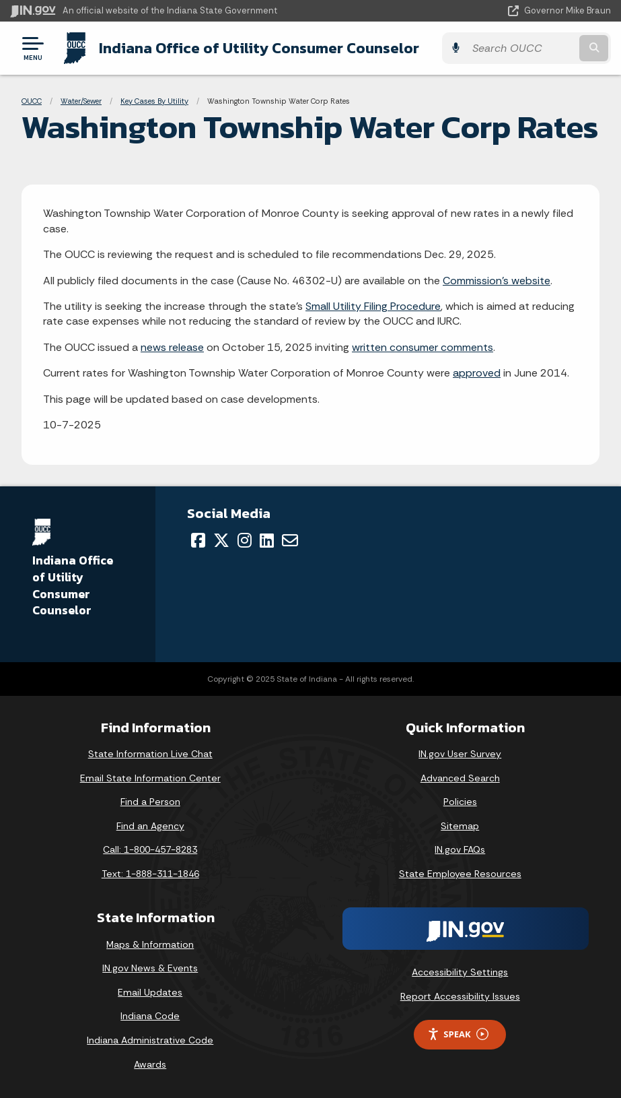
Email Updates (150, 992)
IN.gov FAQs (460, 849)
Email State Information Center (150, 778)
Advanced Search (460, 778)
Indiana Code (150, 1016)
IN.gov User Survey (459, 754)
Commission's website (496, 280)
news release (172, 347)
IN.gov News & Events (150, 968)
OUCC (32, 101)
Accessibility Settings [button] (460, 972)
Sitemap (460, 826)
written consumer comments (422, 347)
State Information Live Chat (150, 754)
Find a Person (150, 802)
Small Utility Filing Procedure (373, 306)
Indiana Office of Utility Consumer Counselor (259, 47)
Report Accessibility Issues (460, 996)
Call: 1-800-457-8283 (150, 849)
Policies (460, 802)
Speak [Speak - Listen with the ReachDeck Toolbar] (457, 1034)
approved (477, 373)
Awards (150, 1064)
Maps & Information (150, 944)
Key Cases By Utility (154, 101)
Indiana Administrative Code (150, 1040)
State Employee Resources (460, 874)
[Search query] (521, 48)
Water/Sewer (81, 101)
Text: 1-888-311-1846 (150, 874)
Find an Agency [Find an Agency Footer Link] (150, 826)
